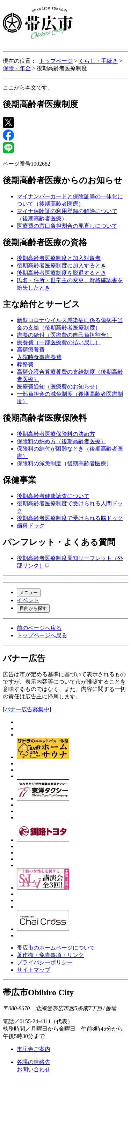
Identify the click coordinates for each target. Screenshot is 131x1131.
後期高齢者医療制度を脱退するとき (61, 273)
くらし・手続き (98, 61)
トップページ (56, 61)
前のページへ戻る (39, 628)
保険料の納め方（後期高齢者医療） (61, 441)
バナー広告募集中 (27, 709)
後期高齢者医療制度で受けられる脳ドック (70, 518)
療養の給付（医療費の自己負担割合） (64, 335)
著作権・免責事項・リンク (50, 955)
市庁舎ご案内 (33, 1049)
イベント (28, 600)
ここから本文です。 (28, 88)
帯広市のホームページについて (56, 948)
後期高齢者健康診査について (53, 496)
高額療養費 (31, 350)
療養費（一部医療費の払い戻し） (59, 342)
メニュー (29, 592)
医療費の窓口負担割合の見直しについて (67, 226)
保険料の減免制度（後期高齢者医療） (64, 463)
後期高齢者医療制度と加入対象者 (59, 258)
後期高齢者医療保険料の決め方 (56, 434)
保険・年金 (17, 68)
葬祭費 (25, 364)
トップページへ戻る (42, 635)
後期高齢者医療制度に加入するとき (61, 265)
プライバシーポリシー (45, 962)
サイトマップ (33, 970)
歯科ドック (31, 525)
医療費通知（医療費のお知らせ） (59, 387)
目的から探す (33, 608)
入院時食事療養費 (39, 357)
